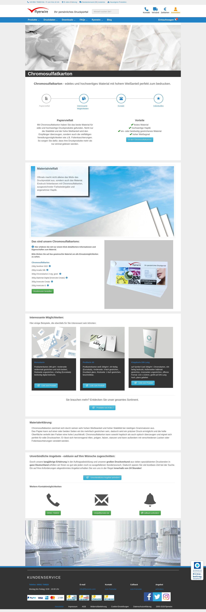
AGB (84, 606)
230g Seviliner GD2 (41, 266)
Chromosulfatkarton (40, 263)
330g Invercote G (40, 285)
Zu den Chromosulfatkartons (139, 140)
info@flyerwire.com (88, 589)
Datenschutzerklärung (142, 606)
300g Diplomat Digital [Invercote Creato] (50, 278)
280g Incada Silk (40, 270)
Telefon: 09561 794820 (39, 585)
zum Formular (110, 589)
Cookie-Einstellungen (120, 606)
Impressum (72, 606)
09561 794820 (53, 513)
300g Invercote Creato (42, 282)
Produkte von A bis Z (102, 407)
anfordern (160, 589)
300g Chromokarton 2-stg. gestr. (46, 274)
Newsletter (59, 606)
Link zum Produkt (46, 385)
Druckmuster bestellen (42, 291)
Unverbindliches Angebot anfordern (102, 477)
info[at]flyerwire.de (101, 513)
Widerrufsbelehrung (98, 606)
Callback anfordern (150, 513)
